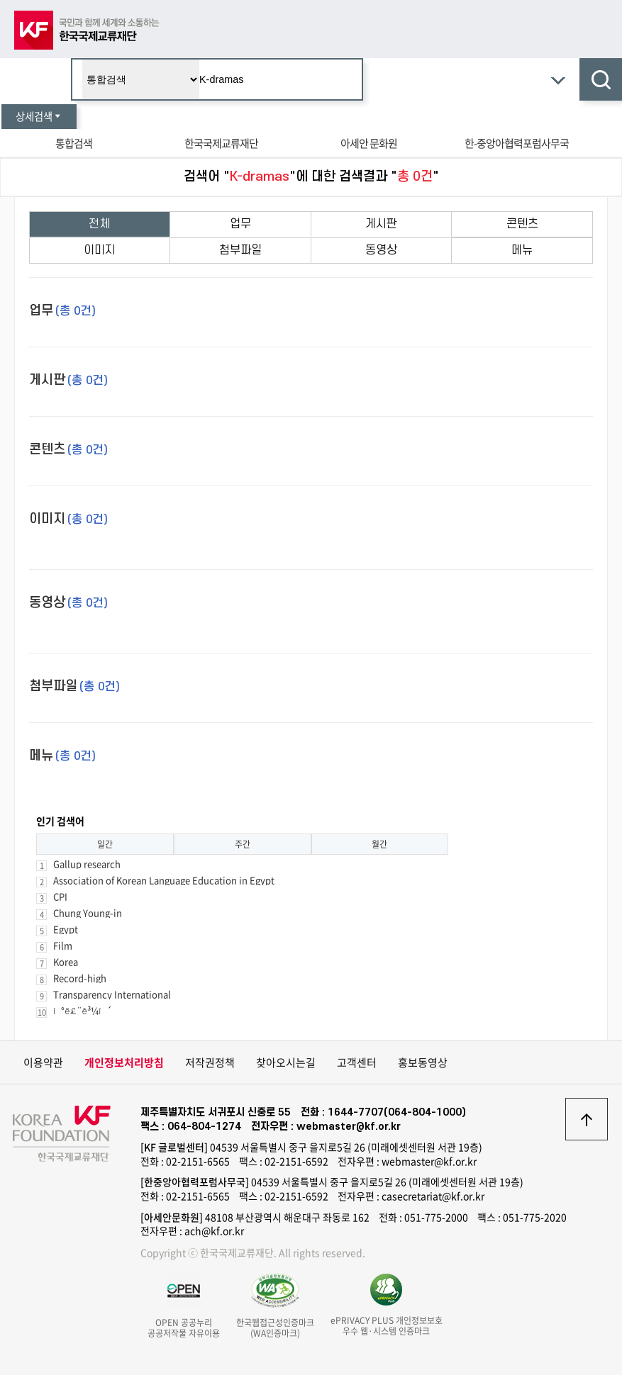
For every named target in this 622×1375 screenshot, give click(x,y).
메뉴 (522, 250)
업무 (240, 224)
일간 (105, 844)
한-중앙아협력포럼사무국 (517, 143)
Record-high (79, 977)
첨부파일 (240, 250)
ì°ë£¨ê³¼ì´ (82, 1010)
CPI (60, 896)
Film (62, 945)
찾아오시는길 (286, 1062)
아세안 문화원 (368, 143)
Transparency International (112, 994)
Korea (65, 961)
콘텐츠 (522, 224)
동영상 (381, 250)
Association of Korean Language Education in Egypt (163, 880)
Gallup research (87, 863)
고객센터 (357, 1062)
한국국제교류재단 (221, 143)
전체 (99, 224)
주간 (242, 844)
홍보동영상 (423, 1062)
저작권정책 (210, 1062)
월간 (379, 844)
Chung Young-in (87, 912)
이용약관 (43, 1062)
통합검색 (73, 143)
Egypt (65, 929)
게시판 (381, 224)
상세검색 (39, 116)
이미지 (100, 250)
